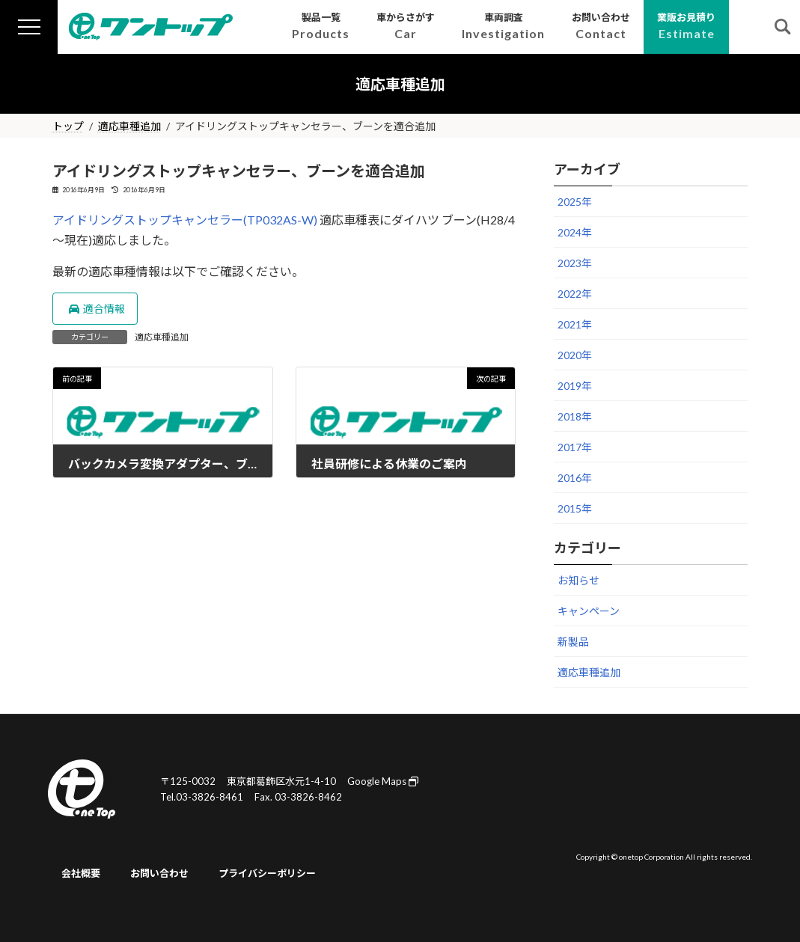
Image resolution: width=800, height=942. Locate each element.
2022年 (575, 293)
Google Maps (382, 781)
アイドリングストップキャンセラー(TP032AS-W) (184, 219)
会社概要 (80, 874)
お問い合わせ (159, 874)
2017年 (575, 447)
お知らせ (578, 580)
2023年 (575, 263)
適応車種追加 (162, 337)
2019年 (575, 385)
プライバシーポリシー (267, 874)
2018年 (575, 416)
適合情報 (97, 308)
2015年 (575, 508)
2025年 (575, 201)
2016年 (575, 477)
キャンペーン (589, 611)
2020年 (575, 355)
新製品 (573, 641)
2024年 (575, 232)
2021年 (575, 324)
